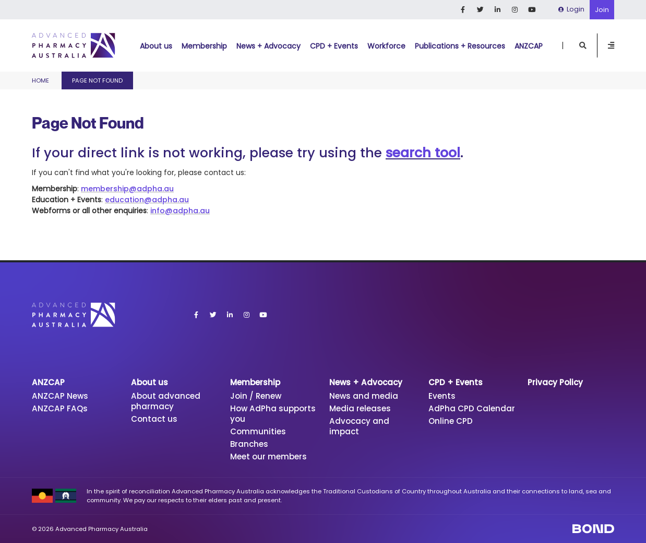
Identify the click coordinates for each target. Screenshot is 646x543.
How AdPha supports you (273, 413)
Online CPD (450, 420)
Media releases (360, 408)
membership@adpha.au (127, 188)
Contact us (154, 418)
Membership (204, 46)
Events (442, 395)
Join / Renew (255, 395)
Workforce (386, 46)
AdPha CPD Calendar (471, 408)
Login (571, 9)
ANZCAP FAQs (60, 408)
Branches (249, 443)
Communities (258, 431)
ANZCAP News (60, 395)
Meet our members (268, 456)
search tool (423, 153)
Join (602, 10)
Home (40, 80)
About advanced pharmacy (165, 401)
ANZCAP (529, 46)
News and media (363, 395)
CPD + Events (334, 46)
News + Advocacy (268, 46)
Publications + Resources (460, 46)
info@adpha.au (180, 210)
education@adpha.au (147, 199)
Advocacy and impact (359, 426)
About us (156, 46)
